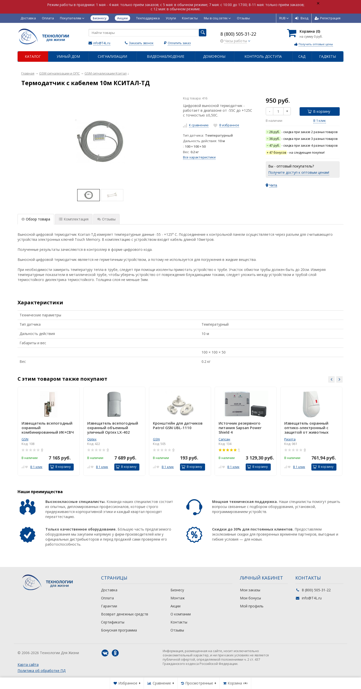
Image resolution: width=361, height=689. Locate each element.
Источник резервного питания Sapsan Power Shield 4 (240, 427)
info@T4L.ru (101, 43)
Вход (301, 18)
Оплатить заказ (179, 43)
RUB (284, 18)
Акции (175, 606)
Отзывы (243, 18)
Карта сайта (28, 664)
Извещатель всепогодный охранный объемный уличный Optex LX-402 (112, 427)
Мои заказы (250, 590)
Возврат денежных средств (124, 614)
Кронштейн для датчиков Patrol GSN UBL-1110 (178, 425)
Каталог (33, 56)
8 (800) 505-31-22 (238, 34)
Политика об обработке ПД (41, 670)
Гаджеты (327, 56)
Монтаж (177, 598)
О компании (180, 614)
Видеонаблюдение (165, 56)
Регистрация (327, 18)
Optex (92, 439)
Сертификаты (112, 622)
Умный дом (68, 56)
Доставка (28, 18)
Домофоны (214, 56)
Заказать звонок (141, 43)
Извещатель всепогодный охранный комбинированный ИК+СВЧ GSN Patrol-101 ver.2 (48, 427)
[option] (88, 195)
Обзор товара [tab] (36, 219)
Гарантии (109, 606)
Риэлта (290, 439)
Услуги (171, 18)
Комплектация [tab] (73, 219)
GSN (25, 439)
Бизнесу (177, 590)
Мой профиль (251, 606)
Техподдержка (148, 18)
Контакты (190, 18)
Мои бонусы (250, 598)
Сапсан (224, 439)
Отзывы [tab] (106, 219)
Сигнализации (112, 56)
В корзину (319, 111)
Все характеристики (199, 157)
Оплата (48, 18)
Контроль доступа (263, 56)
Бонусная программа (119, 630)
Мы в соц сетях (217, 18)
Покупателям (72, 18)
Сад (301, 56)
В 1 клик (319, 120)
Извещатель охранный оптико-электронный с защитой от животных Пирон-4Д (306, 427)
